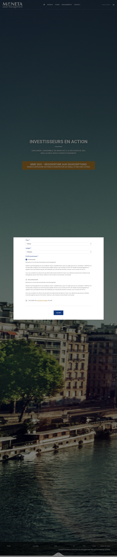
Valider (58, 312)
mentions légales (42, 300)
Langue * (28, 248)
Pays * (28, 240)
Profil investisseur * (32, 256)
